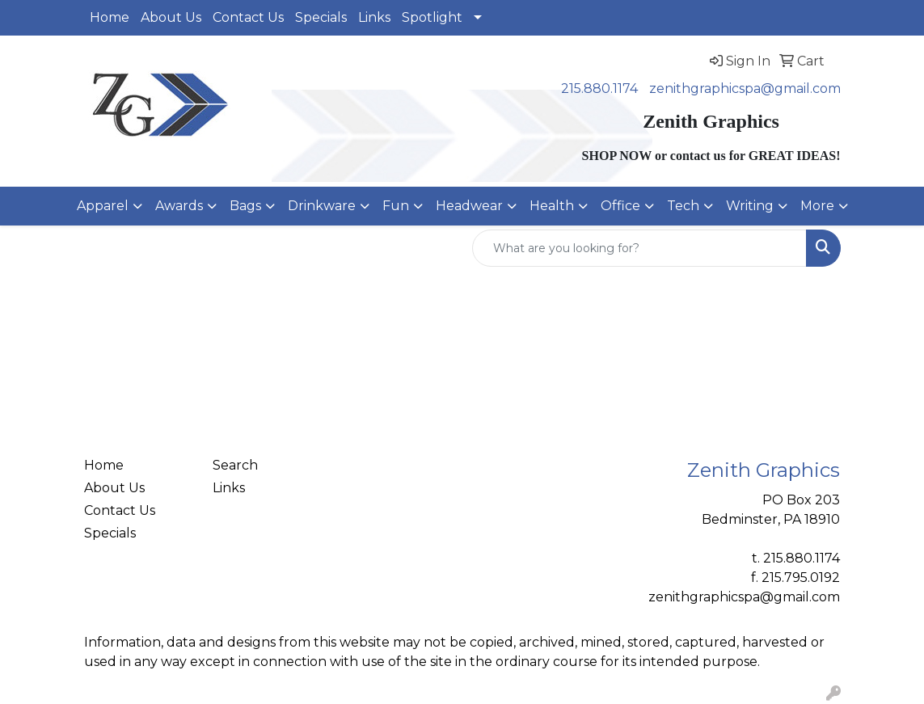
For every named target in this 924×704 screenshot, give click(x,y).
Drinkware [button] (322, 205)
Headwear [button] (469, 205)
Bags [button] (245, 205)
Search (235, 465)
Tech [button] (683, 205)
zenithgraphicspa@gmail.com (745, 88)
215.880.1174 (599, 88)
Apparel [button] (103, 205)
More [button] (817, 205)
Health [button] (552, 205)
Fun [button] (395, 205)
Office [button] (620, 205)
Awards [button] (179, 205)
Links (374, 17)
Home (109, 17)
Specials (321, 17)
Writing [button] (750, 205)
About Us (171, 17)
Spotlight (432, 17)
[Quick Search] (639, 248)
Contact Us (248, 17)
